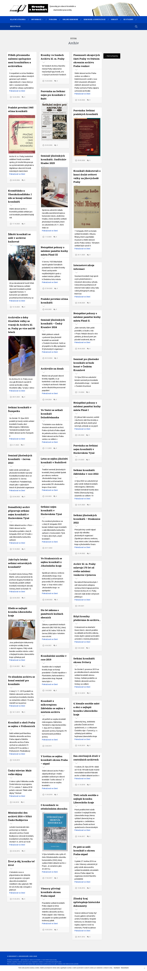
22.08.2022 (48, 599)
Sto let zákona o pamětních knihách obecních (52, 613)
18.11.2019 (16, 712)
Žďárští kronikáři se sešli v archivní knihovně (19, 238)
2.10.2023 (81, 460)
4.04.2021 (48, 645)
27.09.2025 (48, 288)
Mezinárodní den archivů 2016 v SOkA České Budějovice (20, 816)
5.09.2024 (48, 399)
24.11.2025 (81, 255)
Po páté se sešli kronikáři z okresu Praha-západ (84, 850)
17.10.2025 (16, 224)
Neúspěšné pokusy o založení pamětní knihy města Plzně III (54, 251)
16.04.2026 (16, 97)
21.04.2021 (16, 666)
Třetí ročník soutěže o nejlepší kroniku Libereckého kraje (85, 799)
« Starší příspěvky (111, 56)
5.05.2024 (81, 435)
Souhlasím (117, 967)
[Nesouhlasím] (144, 968)
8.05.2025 (48, 309)
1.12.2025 (48, 237)
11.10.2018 (81, 785)
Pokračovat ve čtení (17, 91)
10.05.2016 (48, 929)
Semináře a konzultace (94, 19)
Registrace (15, 26)
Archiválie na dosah (52, 368)
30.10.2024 (48, 358)
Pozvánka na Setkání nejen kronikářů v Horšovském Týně (85, 449)
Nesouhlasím (125, 967)
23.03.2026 (81, 160)
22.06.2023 (16, 497)
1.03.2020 (48, 690)
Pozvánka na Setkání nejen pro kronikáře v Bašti (53, 95)
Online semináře (70, 19)
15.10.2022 (16, 549)
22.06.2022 (16, 598)
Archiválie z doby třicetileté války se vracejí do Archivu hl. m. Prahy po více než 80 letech (21, 325)
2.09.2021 (81, 606)
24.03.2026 (16, 180)
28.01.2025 (16, 397)
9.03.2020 (81, 648)
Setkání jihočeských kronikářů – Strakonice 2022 (86, 519)
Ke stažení (128, 19)
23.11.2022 (48, 548)
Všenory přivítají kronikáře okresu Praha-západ (51, 892)
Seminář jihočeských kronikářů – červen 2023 (20, 459)
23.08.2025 (81, 303)
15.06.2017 (81, 836)
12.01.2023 (81, 505)
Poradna (53, 19)
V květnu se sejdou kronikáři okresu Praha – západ (54, 760)
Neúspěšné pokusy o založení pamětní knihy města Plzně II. (87, 317)
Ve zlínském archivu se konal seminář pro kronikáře (21, 680)
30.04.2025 (81, 349)
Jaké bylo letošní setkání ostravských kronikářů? (20, 563)
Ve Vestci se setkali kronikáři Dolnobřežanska (52, 413)
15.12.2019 (81, 693)
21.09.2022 (81, 553)
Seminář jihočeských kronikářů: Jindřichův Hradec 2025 (53, 159)
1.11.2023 (48, 448)
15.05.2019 (81, 746)
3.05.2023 (48, 496)
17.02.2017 (48, 878)
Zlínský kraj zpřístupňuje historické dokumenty (86, 902)
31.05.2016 (16, 899)
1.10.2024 (81, 392)
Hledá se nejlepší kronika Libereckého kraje (20, 612)
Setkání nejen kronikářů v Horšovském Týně (51, 510)
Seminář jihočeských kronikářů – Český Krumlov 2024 (53, 323)
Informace (36, 19)
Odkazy (114, 19)
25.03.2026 (48, 145)
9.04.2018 (15, 802)
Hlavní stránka (18, 19)
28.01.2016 (81, 937)
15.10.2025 (16, 307)
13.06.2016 (81, 888)
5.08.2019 (48, 746)
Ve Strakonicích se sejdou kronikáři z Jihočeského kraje (51, 562)
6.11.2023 (15, 445)
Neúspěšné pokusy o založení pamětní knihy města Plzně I (87, 406)
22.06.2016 (16, 851)
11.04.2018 (48, 794)
